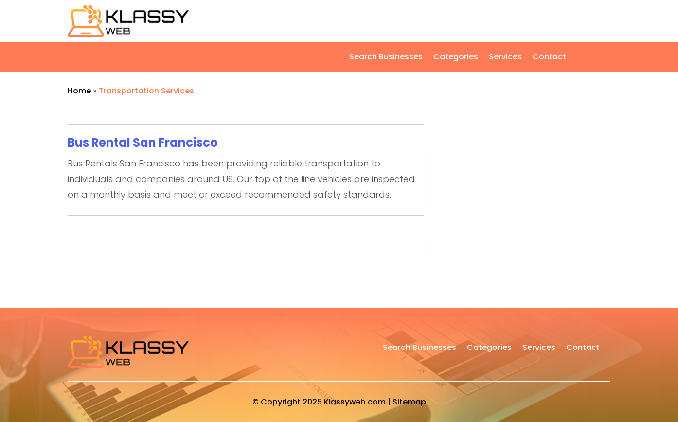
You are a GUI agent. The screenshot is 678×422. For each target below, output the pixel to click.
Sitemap (409, 401)
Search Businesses (386, 58)
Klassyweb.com (355, 401)
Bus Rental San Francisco (143, 142)
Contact (549, 58)
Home (79, 90)
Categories (455, 58)
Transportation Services (146, 90)
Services (505, 58)
